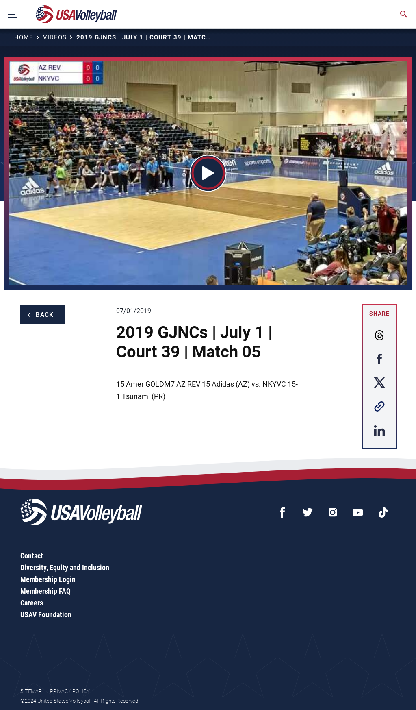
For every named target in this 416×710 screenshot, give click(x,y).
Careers (31, 603)
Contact (31, 555)
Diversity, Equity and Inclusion (64, 567)
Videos (55, 37)
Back (45, 314)
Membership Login (48, 579)
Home (23, 37)
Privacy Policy (70, 691)
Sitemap (31, 691)
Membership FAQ (45, 591)
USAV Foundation (46, 614)
